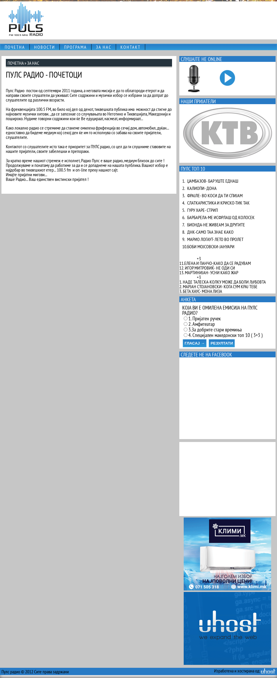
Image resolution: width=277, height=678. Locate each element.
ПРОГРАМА (75, 47)
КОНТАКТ (130, 47)
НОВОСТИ (44, 47)
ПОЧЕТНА (15, 47)
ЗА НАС (103, 47)
